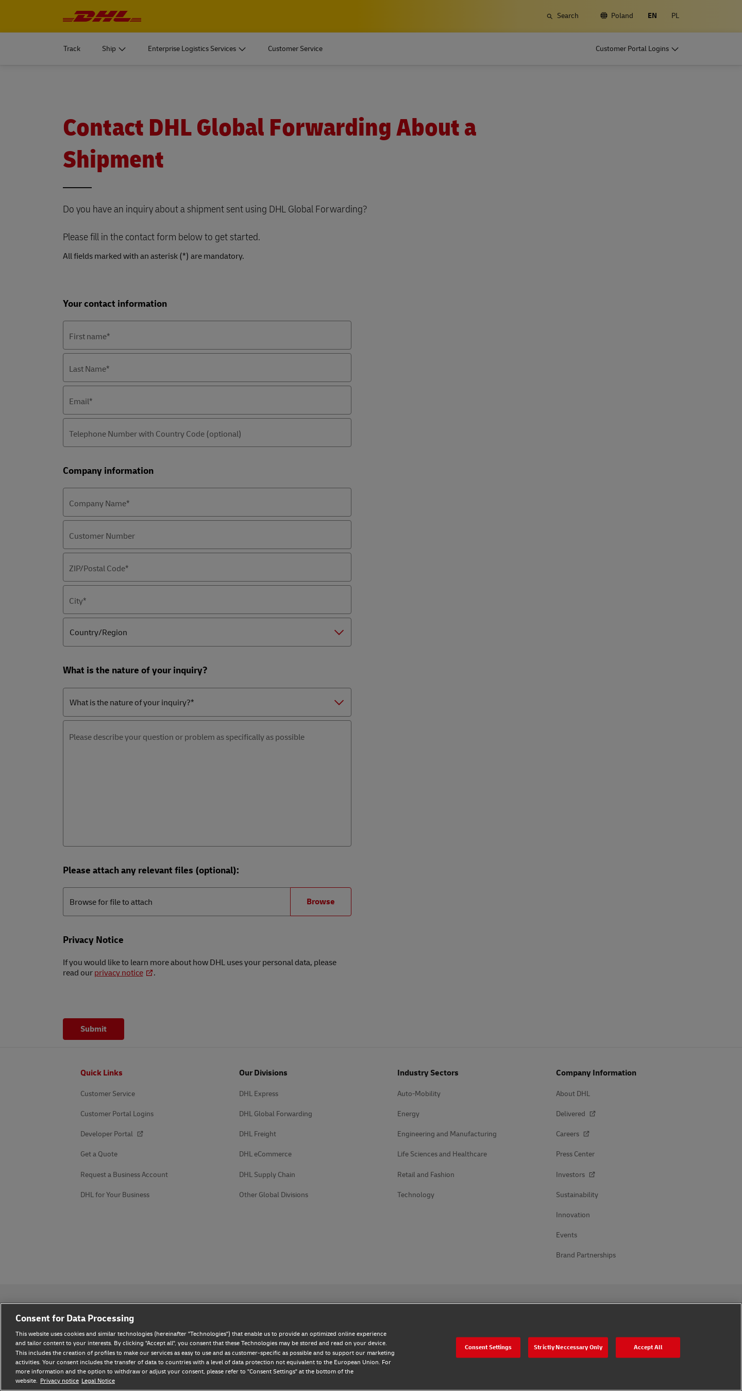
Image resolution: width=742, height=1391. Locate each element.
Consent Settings (488, 1347)
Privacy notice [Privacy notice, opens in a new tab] (59, 1381)
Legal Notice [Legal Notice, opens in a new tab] (98, 1381)
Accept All (648, 1347)
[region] (371, 1347)
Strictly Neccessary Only (568, 1347)
